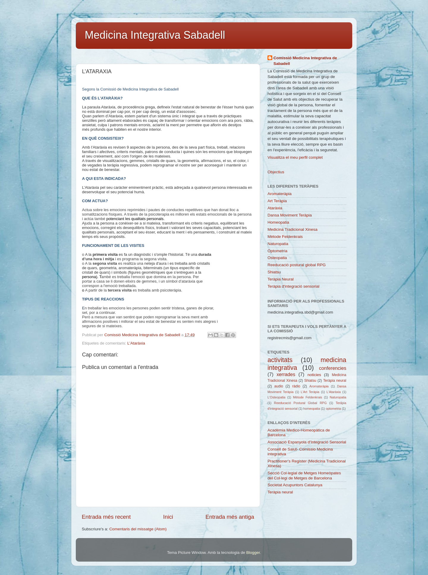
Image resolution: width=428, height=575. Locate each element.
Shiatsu (274, 272)
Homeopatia (278, 222)
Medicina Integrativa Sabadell (155, 35)
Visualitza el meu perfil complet (295, 157)
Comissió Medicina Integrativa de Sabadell (305, 61)
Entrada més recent (106, 517)
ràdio (296, 386)
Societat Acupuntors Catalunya (295, 485)
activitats (280, 360)
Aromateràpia (280, 193)
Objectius (276, 172)
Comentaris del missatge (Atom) (138, 529)
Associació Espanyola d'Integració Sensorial (307, 442)
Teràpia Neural (281, 279)
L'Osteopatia (276, 397)
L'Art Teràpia (310, 392)
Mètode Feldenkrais (285, 236)
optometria (333, 408)
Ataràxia (275, 208)
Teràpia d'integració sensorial (293, 286)
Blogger (253, 552)
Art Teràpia (277, 201)
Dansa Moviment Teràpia (290, 215)
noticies (314, 375)
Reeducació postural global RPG (297, 265)
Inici (168, 517)
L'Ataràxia (136, 343)
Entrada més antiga (229, 517)
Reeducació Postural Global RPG (300, 403)
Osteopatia (277, 257)
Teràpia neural (334, 380)
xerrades (285, 374)
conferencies (332, 368)
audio (278, 386)
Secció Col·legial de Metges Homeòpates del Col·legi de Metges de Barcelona (304, 475)
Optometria (277, 251)
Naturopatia (278, 243)
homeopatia (311, 408)
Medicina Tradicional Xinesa (292, 229)
